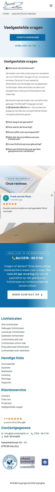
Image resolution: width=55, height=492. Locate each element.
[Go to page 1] (25, 224)
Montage (6, 378)
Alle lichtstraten (9, 324)
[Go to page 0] (23, 224)
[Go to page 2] (27, 224)
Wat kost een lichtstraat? (21, 68)
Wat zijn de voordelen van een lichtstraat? (23, 138)
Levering (5, 375)
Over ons (6, 399)
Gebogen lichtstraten (12, 328)
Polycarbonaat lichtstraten (15, 347)
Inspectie (6, 382)
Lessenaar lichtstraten (13, 332)
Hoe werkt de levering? (20, 127)
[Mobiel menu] (51, 5)
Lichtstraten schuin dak (13, 343)
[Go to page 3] (29, 224)
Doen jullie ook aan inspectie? (23, 132)
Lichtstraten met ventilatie (15, 350)
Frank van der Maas (20, 196)
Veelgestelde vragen (24, 14)
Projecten (6, 403)
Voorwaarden (8, 364)
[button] (27, 68)
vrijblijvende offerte (16, 107)
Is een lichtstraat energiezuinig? (25, 144)
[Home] (6, 14)
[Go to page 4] (31, 224)
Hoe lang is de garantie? (20, 122)
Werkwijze (6, 371)
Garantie (5, 367)
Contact (5, 396)
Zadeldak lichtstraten (12, 335)
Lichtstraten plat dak (12, 339)
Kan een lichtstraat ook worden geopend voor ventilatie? (24, 150)
